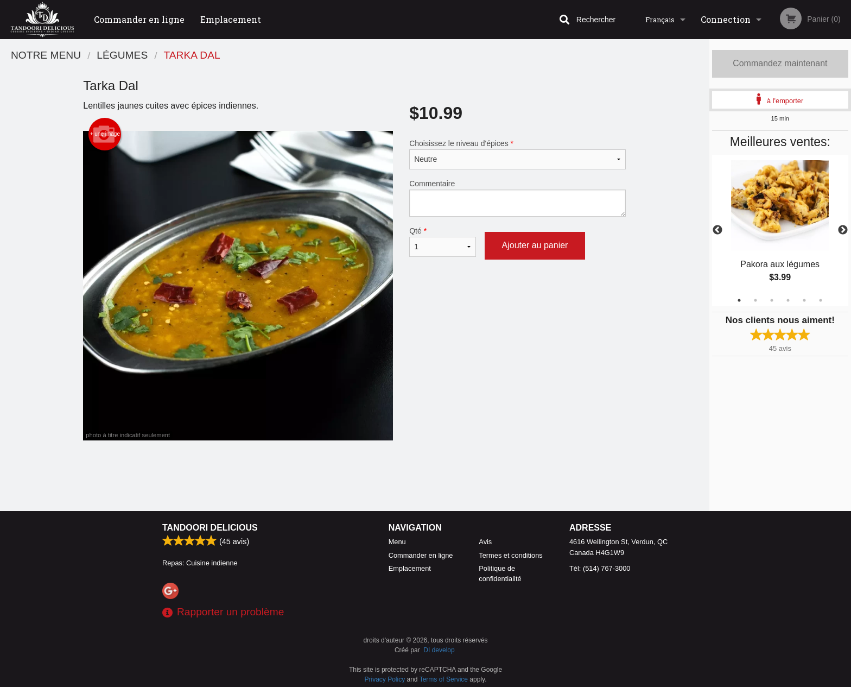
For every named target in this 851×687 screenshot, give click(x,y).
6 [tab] (820, 300)
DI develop (438, 650)
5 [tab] (804, 300)
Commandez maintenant (780, 63)
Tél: (599, 568)
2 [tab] (755, 300)
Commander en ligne (139, 19)
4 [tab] (788, 300)
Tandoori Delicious (210, 527)
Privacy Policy (385, 679)
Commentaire (517, 198)
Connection (726, 19)
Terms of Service (444, 679)
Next (842, 230)
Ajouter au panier (535, 245)
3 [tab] (771, 300)
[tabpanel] (780, 230)
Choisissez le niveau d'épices (517, 154)
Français (660, 19)
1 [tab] (739, 300)
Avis (485, 542)
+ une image (105, 134)
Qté (442, 241)
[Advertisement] (354, 476)
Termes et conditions (510, 555)
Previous (717, 230)
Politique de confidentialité (500, 573)
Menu (397, 542)
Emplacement (230, 19)
